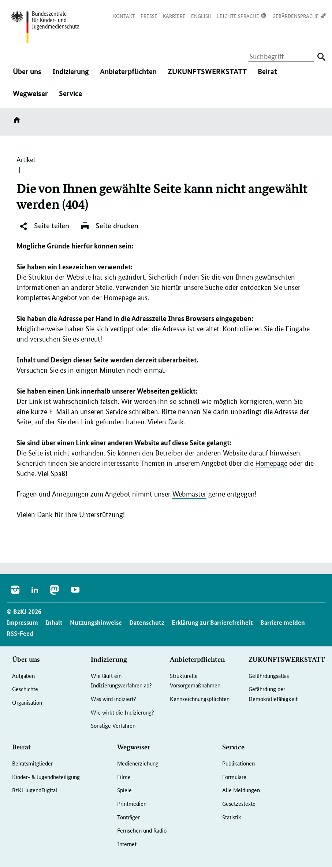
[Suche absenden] (321, 57)
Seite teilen (44, 226)
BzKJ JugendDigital (34, 790)
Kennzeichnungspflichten (200, 698)
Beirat (267, 75)
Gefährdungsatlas (269, 675)
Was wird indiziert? (113, 698)
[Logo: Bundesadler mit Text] (45, 27)
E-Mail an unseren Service (88, 411)
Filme (124, 777)
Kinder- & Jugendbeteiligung (46, 777)
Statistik (231, 817)
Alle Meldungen (241, 790)
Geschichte (25, 689)
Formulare (234, 777)
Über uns (27, 75)
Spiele (124, 790)
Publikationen (238, 763)
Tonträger (128, 817)
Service (70, 97)
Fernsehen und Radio (142, 830)
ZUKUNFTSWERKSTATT (207, 75)
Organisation (27, 702)
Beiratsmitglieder (32, 763)
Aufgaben (23, 675)
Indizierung (70, 75)
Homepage (120, 298)
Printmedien (131, 803)
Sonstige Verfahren (113, 725)
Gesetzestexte (238, 803)
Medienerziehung (137, 763)
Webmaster (189, 494)
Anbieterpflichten (128, 75)
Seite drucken (109, 226)
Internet (127, 844)
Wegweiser (30, 97)
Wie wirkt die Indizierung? (122, 712)
